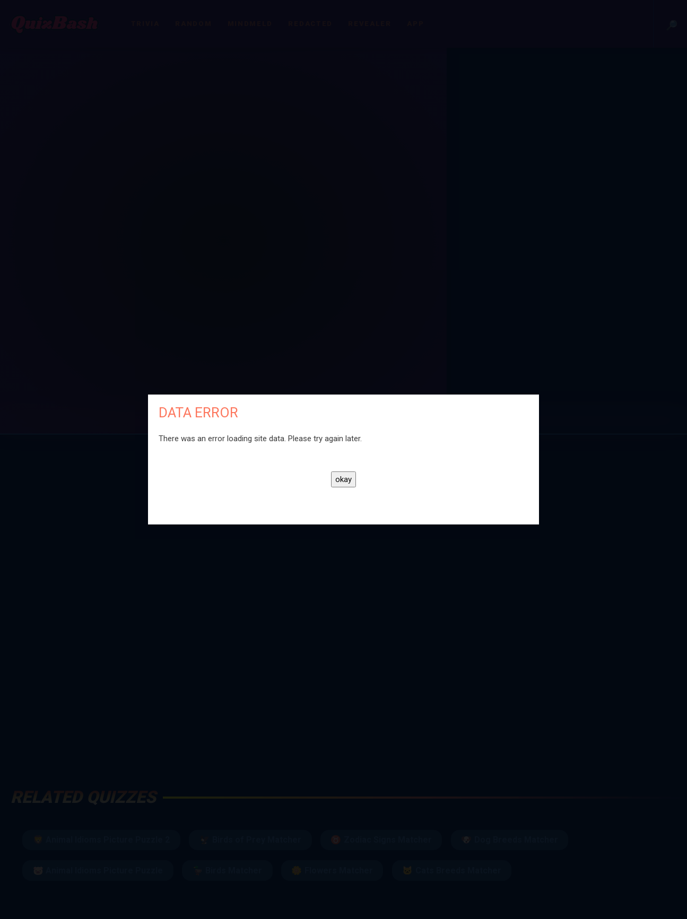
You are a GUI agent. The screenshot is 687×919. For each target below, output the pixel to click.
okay (343, 479)
